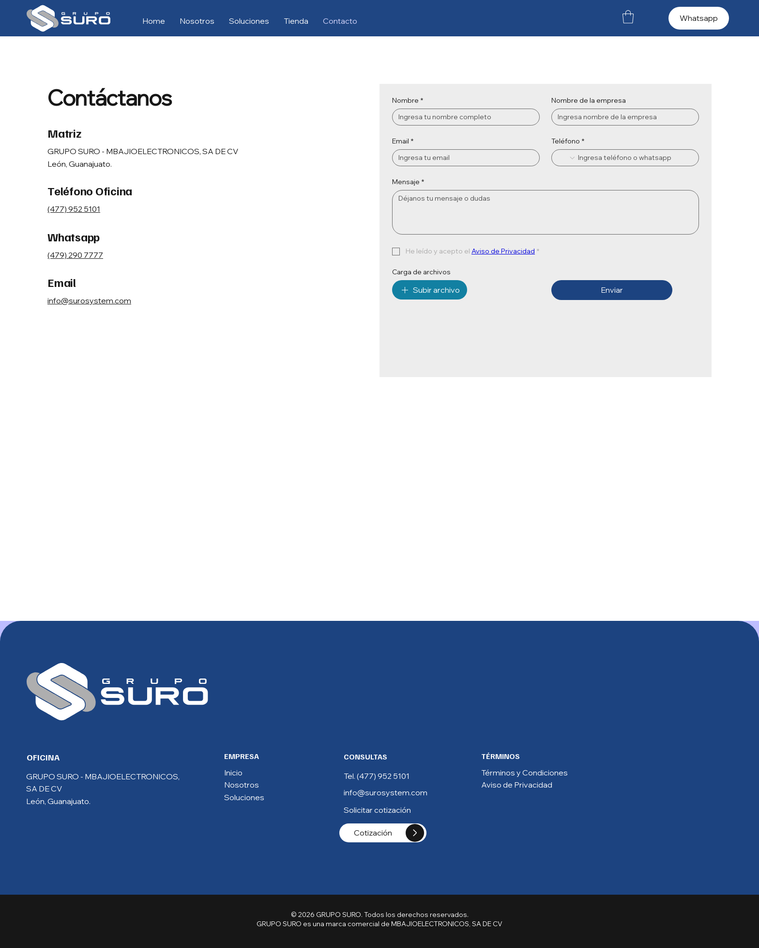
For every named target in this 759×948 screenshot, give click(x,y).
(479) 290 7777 (75, 255)
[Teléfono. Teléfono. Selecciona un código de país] (567, 158)
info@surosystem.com (89, 300)
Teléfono (567, 141)
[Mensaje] (545, 212)
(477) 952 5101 (73, 209)
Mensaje (408, 182)
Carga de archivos (421, 272)
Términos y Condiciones (524, 772)
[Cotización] (382, 832)
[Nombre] (463, 117)
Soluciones (244, 797)
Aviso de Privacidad (516, 785)
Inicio (233, 772)
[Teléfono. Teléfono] (634, 158)
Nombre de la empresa (588, 100)
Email (402, 141)
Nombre (407, 100)
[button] (628, 16)
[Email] (463, 158)
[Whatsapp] (698, 18)
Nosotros (241, 785)
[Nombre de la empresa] (622, 117)
